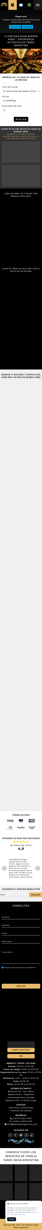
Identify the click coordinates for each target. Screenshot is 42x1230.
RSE (21, 1056)
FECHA (5, 97)
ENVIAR (21, 986)
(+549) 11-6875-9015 (21, 1121)
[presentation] (21, 977)
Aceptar (11, 1219)
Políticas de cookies (21, 1111)
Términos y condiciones (21, 1108)
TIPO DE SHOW (10, 87)
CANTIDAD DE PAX (12, 106)
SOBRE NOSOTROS (21, 1050)
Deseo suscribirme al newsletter (20, 968)
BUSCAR (21, 119)
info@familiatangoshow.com (22, 1124)
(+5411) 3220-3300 (22, 1118)
